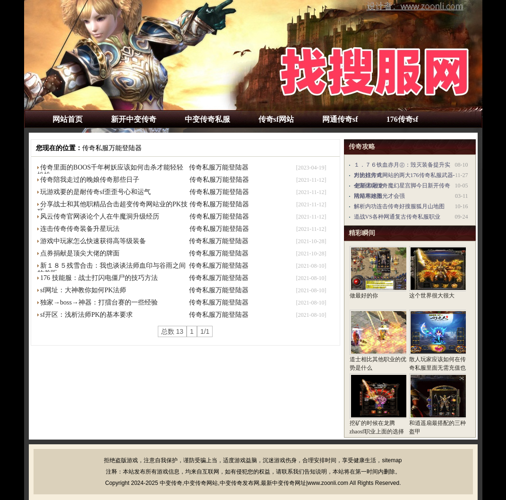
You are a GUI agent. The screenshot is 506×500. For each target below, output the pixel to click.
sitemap (392, 460)
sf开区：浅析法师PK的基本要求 (86, 314)
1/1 (204, 331)
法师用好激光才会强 (379, 196)
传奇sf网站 (276, 119)
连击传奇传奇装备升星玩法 (80, 228)
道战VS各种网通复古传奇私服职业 (397, 216)
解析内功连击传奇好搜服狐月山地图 (399, 206)
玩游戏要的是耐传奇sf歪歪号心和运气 (95, 191)
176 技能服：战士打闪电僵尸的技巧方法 (99, 277)
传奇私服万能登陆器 (112, 148)
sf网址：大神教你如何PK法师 (83, 290)
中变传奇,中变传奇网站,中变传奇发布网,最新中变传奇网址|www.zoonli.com (254, 483)
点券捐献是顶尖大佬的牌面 (80, 253)
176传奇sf (402, 119)
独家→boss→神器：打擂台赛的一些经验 (99, 302)
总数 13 (172, 331)
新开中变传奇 (133, 119)
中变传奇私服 (207, 119)
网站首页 (67, 119)
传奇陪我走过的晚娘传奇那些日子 (89, 179)
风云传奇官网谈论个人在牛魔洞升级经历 (99, 216)
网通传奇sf (340, 119)
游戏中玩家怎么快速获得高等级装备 (93, 241)
